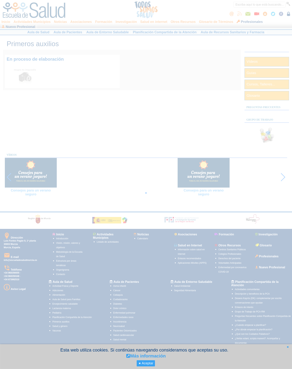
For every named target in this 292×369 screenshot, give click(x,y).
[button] (287, 347)
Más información (146, 355)
